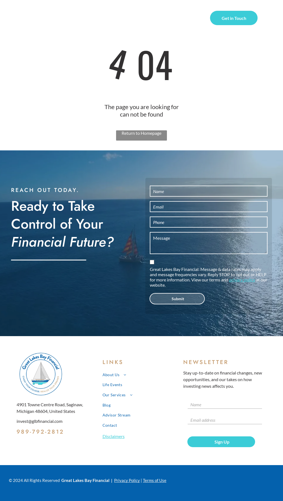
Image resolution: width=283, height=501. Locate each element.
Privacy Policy (127, 480)
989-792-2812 (40, 432)
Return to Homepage (141, 133)
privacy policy (242, 279)
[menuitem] (89, 19)
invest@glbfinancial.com (39, 421)
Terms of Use (154, 480)
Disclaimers (114, 436)
